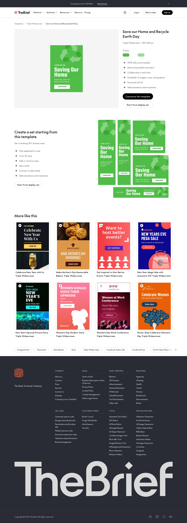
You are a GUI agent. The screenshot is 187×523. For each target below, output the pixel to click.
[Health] (147, 384)
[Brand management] (66, 442)
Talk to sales (150, 12)
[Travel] (147, 388)
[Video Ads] (120, 403)
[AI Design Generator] (147, 424)
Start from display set (138, 104)
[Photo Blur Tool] (120, 439)
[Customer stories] (93, 411)
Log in (136, 12)
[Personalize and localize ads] (66, 425)
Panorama (41, 350)
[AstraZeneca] (93, 424)
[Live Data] (147, 446)
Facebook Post (138, 350)
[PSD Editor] (147, 431)
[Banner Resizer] (147, 435)
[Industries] (147, 371)
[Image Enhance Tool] (120, 443)
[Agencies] (147, 376)
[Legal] (93, 371)
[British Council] (93, 416)
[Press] (66, 384)
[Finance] (147, 391)
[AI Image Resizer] (120, 428)
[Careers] (66, 380)
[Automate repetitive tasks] (66, 434)
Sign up (167, 12)
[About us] (66, 376)
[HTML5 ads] (120, 391)
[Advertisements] (120, 384)
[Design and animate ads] (66, 420)
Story (74, 350)
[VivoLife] (93, 428)
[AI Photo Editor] (120, 424)
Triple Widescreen (34, 23)
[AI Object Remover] (120, 431)
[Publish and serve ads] (66, 430)
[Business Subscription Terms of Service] (93, 381)
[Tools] (120, 411)
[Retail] (147, 403)
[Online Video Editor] (147, 428)
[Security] (66, 388)
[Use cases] (66, 411)
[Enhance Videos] (120, 454)
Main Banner (58, 350)
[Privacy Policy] (93, 387)
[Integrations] (147, 454)
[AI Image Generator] (147, 443)
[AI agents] (147, 450)
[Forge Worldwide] (93, 420)
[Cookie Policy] (93, 390)
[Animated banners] (120, 388)
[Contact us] (66, 391)
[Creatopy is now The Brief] (66, 399)
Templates (18, 23)
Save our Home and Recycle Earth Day (62, 23)
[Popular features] (147, 411)
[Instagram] (164, 517)
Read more (102, 3)
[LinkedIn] (157, 517)
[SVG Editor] (120, 420)
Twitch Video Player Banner (164, 350)
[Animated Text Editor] (120, 416)
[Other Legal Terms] (93, 398)
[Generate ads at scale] (66, 416)
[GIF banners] (120, 380)
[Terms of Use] (93, 376)
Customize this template (137, 96)
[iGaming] (147, 380)
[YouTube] (171, 517)
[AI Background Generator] (120, 446)
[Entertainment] (147, 399)
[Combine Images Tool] (120, 435)
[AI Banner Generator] (147, 416)
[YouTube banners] (120, 399)
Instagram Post (23, 350)
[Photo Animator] (120, 450)
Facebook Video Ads (116, 350)
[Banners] (120, 376)
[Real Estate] (147, 395)
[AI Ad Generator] (147, 420)
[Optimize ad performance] (66, 438)
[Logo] (18, 373)
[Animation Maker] (147, 439)
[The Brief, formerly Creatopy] (28, 385)
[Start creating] (120, 371)
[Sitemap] (66, 395)
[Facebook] (150, 517)
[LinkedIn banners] (120, 395)
